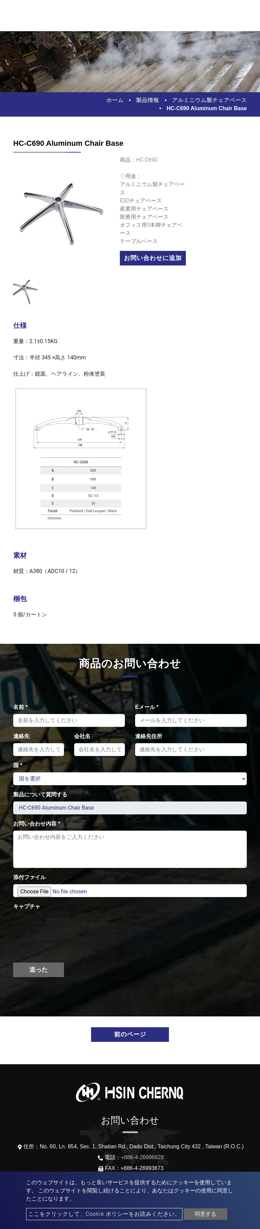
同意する (205, 1214)
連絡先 (21, 736)
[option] (61, 217)
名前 (20, 707)
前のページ (130, 1034)
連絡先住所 (148, 736)
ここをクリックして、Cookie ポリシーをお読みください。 (104, 1214)
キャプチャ (26, 906)
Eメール (146, 707)
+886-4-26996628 (142, 1157)
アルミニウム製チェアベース (209, 100)
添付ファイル (29, 877)
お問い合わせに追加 (153, 258)
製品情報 (147, 100)
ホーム (115, 100)
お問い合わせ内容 (36, 824)
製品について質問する (40, 794)
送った (38, 969)
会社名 (82, 736)
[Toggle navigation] (245, 15)
